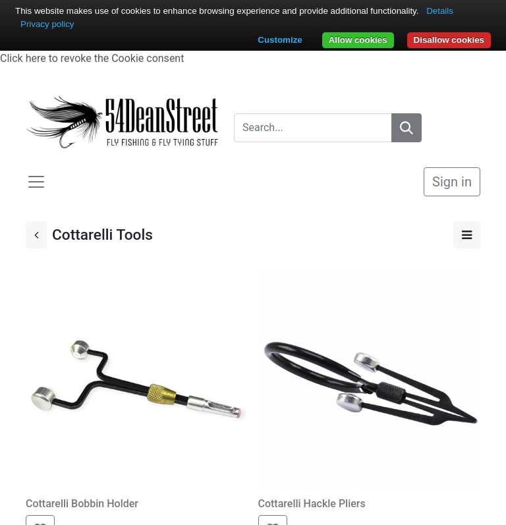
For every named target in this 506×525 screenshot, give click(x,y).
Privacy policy (47, 24)
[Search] (406, 127)
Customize (280, 40)
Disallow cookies (449, 40)
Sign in (452, 182)
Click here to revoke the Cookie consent (92, 58)
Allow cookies (358, 40)
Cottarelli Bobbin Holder (82, 503)
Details (439, 11)
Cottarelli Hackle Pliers (313, 503)
